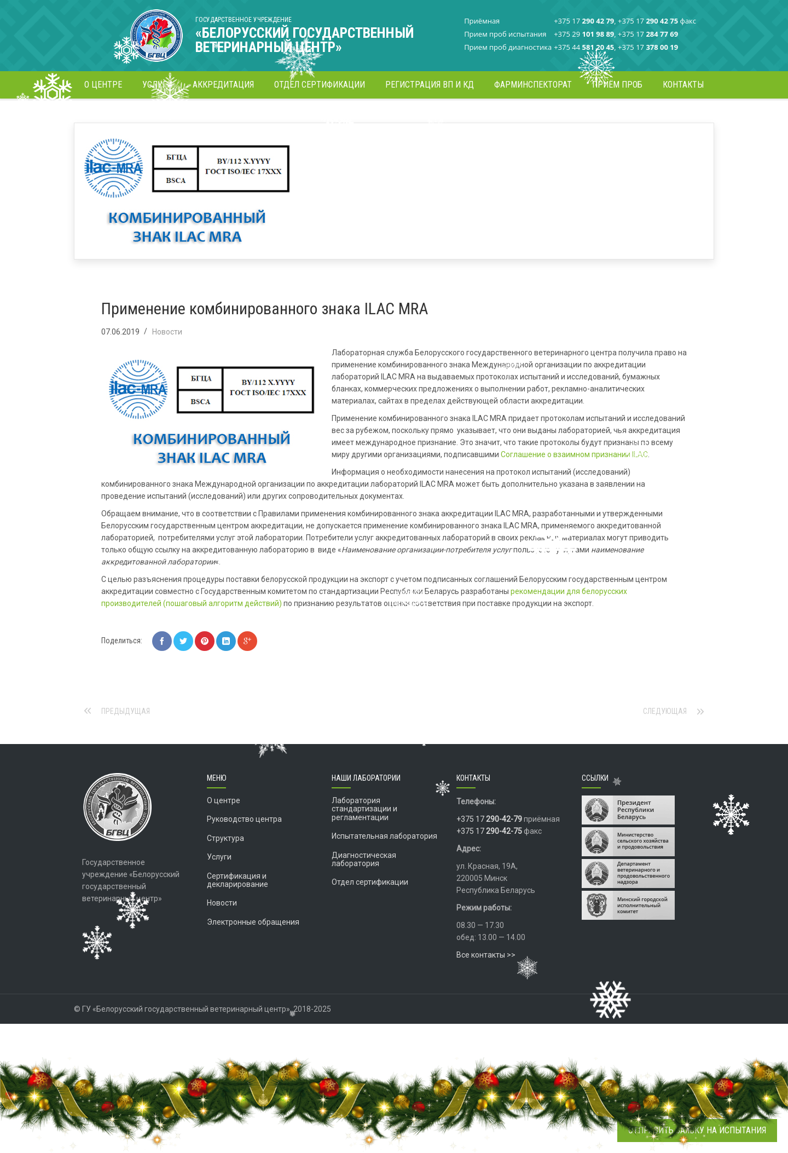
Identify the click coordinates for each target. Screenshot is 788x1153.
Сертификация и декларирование (237, 912)
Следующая (665, 744)
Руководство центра (244, 852)
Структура (225, 871)
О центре (223, 833)
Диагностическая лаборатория (364, 892)
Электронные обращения (253, 954)
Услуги (219, 889)
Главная (504, 117)
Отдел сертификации (370, 914)
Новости (541, 117)
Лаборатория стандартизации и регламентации (364, 842)
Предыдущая (125, 744)
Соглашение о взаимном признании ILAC (574, 487)
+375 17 (489, 852)
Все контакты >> (485, 987)
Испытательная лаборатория (384, 868)
